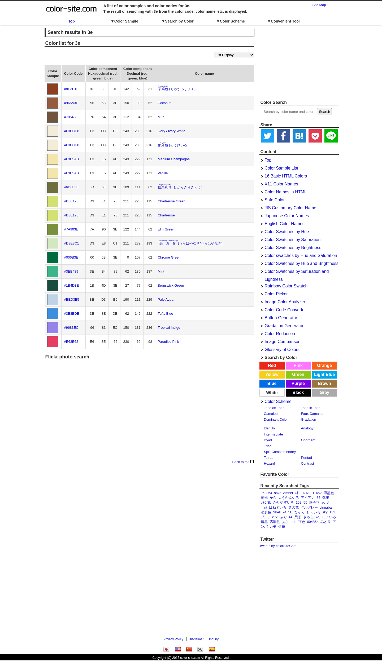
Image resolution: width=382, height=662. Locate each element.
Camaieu (271, 414)
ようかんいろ (288, 498)
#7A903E (71, 229)
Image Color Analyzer (285, 302)
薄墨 (325, 498)
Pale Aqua (165, 299)
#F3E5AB (71, 159)
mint (264, 507)
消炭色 (266, 512)
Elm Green (166, 229)
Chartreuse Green (171, 201)
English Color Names (285, 223)
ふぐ (283, 517)
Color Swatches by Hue (287, 231)
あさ (285, 522)
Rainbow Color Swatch (286, 286)
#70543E (71, 117)
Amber (288, 493)
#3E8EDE (71, 314)
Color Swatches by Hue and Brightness (301, 263)
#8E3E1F (71, 89)
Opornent (308, 440)
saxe (277, 493)
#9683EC (71, 328)
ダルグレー (309, 507)
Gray (324, 392)
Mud (161, 117)
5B (290, 512)
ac (323, 502)
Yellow (272, 374)
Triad (268, 446)
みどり (325, 522)
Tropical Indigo (169, 328)
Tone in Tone (311, 408)
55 (305, 502)
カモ (273, 526)
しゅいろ (313, 512)
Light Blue (324, 374)
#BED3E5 (71, 299)
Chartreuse (166, 215)
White (272, 392)
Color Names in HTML (286, 192)
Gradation (308, 419)
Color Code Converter (285, 310)
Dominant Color (276, 419)
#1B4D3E (71, 285)
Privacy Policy (173, 639)
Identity (269, 428)
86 (318, 498)
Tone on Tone (274, 408)
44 (290, 517)
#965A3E (71, 103)
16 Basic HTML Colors (286, 176)
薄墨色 (329, 493)
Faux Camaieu (312, 414)
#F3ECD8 (71, 131)
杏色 (301, 522)
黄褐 (264, 498)
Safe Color (275, 200)
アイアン (308, 498)
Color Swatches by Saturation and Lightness (297, 272)
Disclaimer (196, 639)
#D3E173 (71, 201)
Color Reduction (280, 333)
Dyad (268, 440)
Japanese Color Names (287, 216)
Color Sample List (281, 168)
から (273, 498)
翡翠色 (275, 522)
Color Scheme (278, 401)
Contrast (307, 463)
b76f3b (266, 502)
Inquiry (214, 639)
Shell (277, 512)
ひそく (299, 512)
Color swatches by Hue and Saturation (301, 255)
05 (262, 493)
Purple (298, 383)
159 (299, 502)
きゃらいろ (311, 517)
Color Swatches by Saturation (293, 239)
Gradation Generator (284, 325)
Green (298, 374)
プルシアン (269, 517)
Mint (161, 271)
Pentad (306, 458)
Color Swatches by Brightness (293, 247)
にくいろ (329, 517)
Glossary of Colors (282, 349)
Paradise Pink (168, 342)
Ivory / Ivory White (171, 131)
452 (319, 493)
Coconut (164, 103)
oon (293, 522)
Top (71, 21)
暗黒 (264, 522)
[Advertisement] (299, 62)
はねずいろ (277, 507)
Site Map (319, 5)
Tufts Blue (165, 314)
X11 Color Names (281, 184)
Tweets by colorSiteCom (278, 546)
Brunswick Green (171, 285)
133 (332, 512)
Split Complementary (280, 452)
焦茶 (281, 526)
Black (298, 392)
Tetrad (269, 458)
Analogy (307, 428)
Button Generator (281, 318)
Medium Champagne (174, 159)
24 (284, 512)
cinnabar (326, 507)
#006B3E (71, 257)
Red (272, 365)
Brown (324, 383)
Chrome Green (169, 257)
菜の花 (293, 507)
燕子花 (314, 502)
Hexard (269, 463)
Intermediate (273, 434)
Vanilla (163, 173)
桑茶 (297, 517)
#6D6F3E (71, 187)
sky (325, 512)
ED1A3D (307, 493)
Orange (324, 365)
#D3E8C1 (71, 243)
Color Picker (276, 294)
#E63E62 (71, 342)
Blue (272, 383)
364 (269, 493)
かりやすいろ (283, 502)
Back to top (240, 462)
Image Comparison (283, 341)
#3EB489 (71, 271)
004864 (312, 522)
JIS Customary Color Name (290, 208)
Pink (298, 365)
